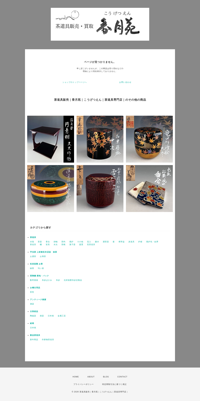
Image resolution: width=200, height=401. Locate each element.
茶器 (40, 242)
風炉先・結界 (152, 242)
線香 (32, 268)
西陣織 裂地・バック (39, 276)
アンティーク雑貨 (38, 299)
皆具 (48, 244)
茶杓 (63, 242)
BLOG (106, 377)
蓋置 (81, 244)
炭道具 (131, 242)
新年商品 (34, 339)
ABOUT (91, 377)
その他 (80, 242)
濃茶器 (106, 242)
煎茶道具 (91, 244)
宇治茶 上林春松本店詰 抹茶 (43, 252)
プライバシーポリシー (83, 384)
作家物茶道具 (48, 339)
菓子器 (72, 244)
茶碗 (63, 244)
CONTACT (122, 377)
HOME (76, 377)
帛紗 (58, 280)
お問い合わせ (125, 82)
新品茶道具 (35, 335)
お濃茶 (33, 256)
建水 (97, 242)
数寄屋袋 (34, 280)
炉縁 (140, 242)
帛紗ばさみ (47, 280)
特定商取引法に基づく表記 (114, 384)
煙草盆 (122, 242)
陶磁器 (33, 316)
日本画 (51, 316)
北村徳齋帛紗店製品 (73, 280)
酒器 (32, 304)
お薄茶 (43, 256)
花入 (89, 242)
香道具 (33, 244)
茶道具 (33, 237)
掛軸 (56, 242)
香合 (48, 242)
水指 (32, 242)
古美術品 (34, 311)
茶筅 (32, 292)
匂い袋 (41, 268)
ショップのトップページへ (74, 82)
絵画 (32, 323)
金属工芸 (62, 316)
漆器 (42, 316)
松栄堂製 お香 (36, 264)
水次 (56, 244)
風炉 (71, 242)
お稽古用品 (35, 288)
